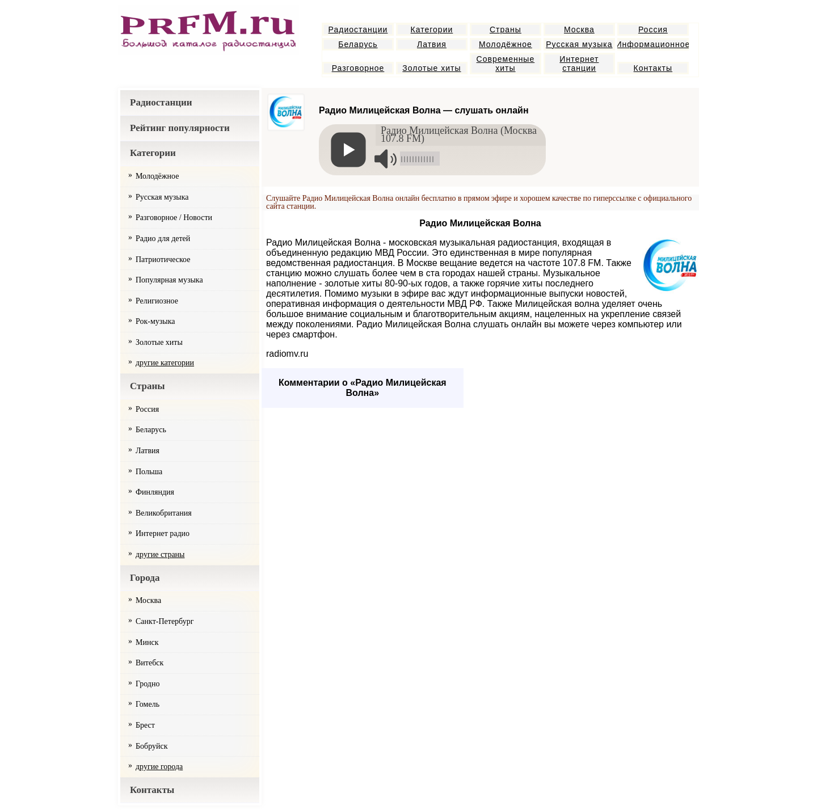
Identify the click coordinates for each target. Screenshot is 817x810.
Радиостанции (358, 29)
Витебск (149, 663)
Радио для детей (163, 238)
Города (144, 577)
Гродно (147, 684)
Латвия (432, 44)
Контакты (653, 68)
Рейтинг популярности (180, 128)
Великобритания (164, 513)
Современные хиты (506, 63)
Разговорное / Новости (174, 217)
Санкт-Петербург (164, 621)
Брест (145, 725)
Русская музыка (579, 44)
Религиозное (157, 301)
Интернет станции (579, 63)
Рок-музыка (155, 321)
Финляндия (155, 492)
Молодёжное (505, 44)
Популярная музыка (169, 280)
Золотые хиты (431, 68)
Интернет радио (162, 533)
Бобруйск (152, 746)
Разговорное (358, 68)
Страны (505, 29)
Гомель (147, 704)
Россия (653, 29)
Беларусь (357, 44)
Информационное (653, 44)
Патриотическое (163, 259)
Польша (149, 471)
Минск (147, 642)
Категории (432, 29)
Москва (579, 29)
